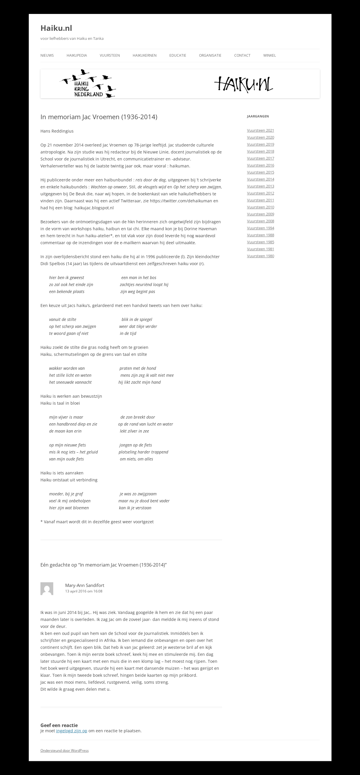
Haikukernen (145, 55)
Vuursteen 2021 (260, 130)
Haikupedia (77, 55)
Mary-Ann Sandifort (84, 585)
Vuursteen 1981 (260, 248)
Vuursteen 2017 (260, 158)
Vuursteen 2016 (260, 165)
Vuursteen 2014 (260, 179)
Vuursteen (110, 55)
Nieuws (47, 55)
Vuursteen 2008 (260, 221)
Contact (242, 55)
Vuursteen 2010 (260, 207)
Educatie (177, 55)
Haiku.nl (56, 28)
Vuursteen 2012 (260, 193)
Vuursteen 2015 (260, 172)
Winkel (269, 55)
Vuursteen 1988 (260, 235)
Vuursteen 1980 (260, 255)
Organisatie (210, 55)
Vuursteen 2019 (260, 144)
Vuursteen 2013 (260, 186)
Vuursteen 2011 (260, 200)
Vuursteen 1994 (260, 228)
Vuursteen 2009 (260, 214)
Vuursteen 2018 (260, 151)
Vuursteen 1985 (260, 241)
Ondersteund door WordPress (64, 750)
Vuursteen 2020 (260, 137)
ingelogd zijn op (71, 730)
